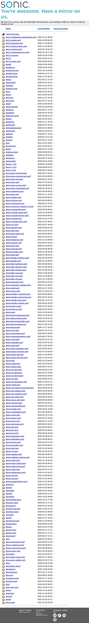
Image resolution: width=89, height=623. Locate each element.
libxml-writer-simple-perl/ (16, 463)
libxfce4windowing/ (13, 128)
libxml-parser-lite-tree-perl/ (16, 358)
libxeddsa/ (10, 113)
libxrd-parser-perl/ (13, 551)
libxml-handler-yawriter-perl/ (17, 303)
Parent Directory (12, 34)
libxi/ (8, 143)
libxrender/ (10, 554)
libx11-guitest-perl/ (13, 40)
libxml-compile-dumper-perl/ (17, 216)
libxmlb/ (9, 494)
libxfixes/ (9, 134)
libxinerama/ (11, 146)
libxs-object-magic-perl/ (15, 557)
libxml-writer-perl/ (13, 460)
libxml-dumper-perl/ (14, 243)
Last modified (44, 29)
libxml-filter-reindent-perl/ (16, 270)
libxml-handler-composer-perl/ (18, 294)
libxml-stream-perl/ (13, 418)
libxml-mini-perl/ (12, 330)
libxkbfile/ (9, 155)
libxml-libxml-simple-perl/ (16, 324)
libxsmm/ (9, 575)
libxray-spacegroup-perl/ (16, 548)
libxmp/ (9, 518)
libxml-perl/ (10, 361)
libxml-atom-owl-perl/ (14, 179)
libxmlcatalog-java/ (13, 500)
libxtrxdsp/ (10, 593)
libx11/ (8, 58)
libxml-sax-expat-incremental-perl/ (20, 388)
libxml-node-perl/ (12, 340)
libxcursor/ (10, 101)
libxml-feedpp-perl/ (13, 261)
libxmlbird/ (10, 497)
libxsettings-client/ (13, 566)
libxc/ (8, 92)
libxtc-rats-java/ (12, 587)
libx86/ (8, 64)
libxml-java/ (10, 312)
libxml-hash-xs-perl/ (14, 309)
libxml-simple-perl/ (13, 409)
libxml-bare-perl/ (12, 194)
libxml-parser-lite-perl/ (15, 355)
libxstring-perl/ (11, 581)
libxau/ (8, 80)
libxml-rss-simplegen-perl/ (16, 382)
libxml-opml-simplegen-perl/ (17, 349)
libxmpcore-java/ (12, 521)
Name (8, 29)
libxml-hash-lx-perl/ (13, 306)
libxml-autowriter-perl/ (15, 191)
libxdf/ (8, 104)
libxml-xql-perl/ (12, 476)
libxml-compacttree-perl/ (16, 210)
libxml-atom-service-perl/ (16, 185)
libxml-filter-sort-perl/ (14, 276)
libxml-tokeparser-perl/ (15, 436)
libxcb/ (8, 95)
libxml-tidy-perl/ (12, 427)
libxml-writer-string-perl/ (15, 466)
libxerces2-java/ (12, 116)
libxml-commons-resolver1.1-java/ (19, 207)
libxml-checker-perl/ (14, 200)
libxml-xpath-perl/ (13, 469)
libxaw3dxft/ (11, 83)
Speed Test (39, 613)
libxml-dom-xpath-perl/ (15, 234)
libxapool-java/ (12, 77)
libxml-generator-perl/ (14, 282)
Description (63, 29)
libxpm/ (9, 527)
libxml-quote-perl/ (13, 364)
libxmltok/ (10, 515)
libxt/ (8, 584)
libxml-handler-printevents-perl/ (18, 297)
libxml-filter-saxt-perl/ (14, 273)
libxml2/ (9, 488)
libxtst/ (8, 599)
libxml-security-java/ (14, 403)
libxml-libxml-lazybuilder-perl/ (18, 321)
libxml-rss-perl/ (12, 379)
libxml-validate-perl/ (14, 454)
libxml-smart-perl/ (13, 415)
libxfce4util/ (10, 125)
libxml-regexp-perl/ (13, 367)
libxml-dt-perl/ (11, 237)
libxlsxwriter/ (11, 161)
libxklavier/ (10, 158)
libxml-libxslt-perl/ (13, 327)
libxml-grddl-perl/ (12, 288)
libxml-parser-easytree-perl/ (17, 352)
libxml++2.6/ (11, 170)
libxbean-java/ (11, 89)
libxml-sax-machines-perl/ (16, 394)
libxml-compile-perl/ (14, 219)
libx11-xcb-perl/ (12, 55)
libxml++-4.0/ (11, 164)
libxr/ (8, 539)
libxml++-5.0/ (11, 167)
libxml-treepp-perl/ (13, 442)
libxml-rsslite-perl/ (13, 385)
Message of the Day (41, 615)
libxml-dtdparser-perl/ (14, 240)
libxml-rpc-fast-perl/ (14, 370)
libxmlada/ (10, 491)
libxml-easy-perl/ (12, 246)
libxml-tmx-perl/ (12, 433)
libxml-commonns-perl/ (15, 203)
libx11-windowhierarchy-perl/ (17, 52)
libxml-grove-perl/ (13, 291)
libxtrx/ (8, 590)
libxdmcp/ (10, 110)
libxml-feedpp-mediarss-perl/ (17, 258)
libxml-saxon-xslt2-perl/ (15, 400)
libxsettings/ (11, 569)
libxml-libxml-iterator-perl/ (16, 318)
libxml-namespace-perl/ (15, 333)
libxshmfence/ (11, 572)
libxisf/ (8, 149)
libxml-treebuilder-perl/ (15, 439)
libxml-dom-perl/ (12, 231)
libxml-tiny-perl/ (12, 430)
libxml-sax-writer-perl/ (14, 397)
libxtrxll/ (9, 596)
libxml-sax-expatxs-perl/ (15, 391)
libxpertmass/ (11, 524)
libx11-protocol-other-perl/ (16, 46)
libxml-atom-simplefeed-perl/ (17, 188)
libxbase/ (9, 86)
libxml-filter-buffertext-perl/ (16, 264)
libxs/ (8, 563)
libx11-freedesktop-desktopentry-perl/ (21, 37)
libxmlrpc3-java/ (12, 512)
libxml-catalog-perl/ (13, 197)
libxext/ (9, 119)
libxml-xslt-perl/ (12, 479)
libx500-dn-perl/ (12, 70)
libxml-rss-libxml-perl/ (14, 376)
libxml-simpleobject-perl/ (16, 412)
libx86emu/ (10, 67)
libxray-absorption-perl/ (15, 542)
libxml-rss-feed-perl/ (14, 373)
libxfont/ (9, 140)
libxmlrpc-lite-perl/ (13, 509)
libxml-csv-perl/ (12, 225)
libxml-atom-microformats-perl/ (18, 176)
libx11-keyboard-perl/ (14, 43)
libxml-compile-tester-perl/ (16, 222)
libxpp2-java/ (11, 530)
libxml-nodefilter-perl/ (14, 343)
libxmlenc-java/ (12, 503)
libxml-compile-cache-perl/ (16, 213)
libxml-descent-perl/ (14, 228)
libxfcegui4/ (10, 131)
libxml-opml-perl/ (12, 346)
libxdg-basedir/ (12, 107)
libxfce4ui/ (10, 122)
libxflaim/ (9, 137)
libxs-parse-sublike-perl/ (15, 560)
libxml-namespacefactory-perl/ (18, 336)
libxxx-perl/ (10, 602)
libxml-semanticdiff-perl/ (15, 406)
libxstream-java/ (12, 578)
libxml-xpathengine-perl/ (15, 472)
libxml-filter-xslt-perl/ (14, 279)
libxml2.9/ (10, 485)
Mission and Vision (24, 612)
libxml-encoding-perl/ (14, 252)
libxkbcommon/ (12, 152)
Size (55, 29)
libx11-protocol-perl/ (14, 49)
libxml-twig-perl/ (12, 448)
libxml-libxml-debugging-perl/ (17, 315)
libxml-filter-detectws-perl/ (16, 267)
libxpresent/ (10, 536)
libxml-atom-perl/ (12, 182)
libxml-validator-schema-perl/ (18, 457)
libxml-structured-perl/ (15, 424)
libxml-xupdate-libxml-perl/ (16, 482)
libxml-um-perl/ (12, 451)
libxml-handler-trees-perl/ (16, 300)
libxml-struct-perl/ (13, 421)
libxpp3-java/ (11, 533)
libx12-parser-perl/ (13, 61)
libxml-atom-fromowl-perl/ (16, 173)
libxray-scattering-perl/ (15, 545)
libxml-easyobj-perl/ (14, 249)
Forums (38, 612)
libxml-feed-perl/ (12, 255)
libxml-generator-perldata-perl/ (18, 285)
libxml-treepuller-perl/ (14, 445)
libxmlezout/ (11, 506)
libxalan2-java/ (12, 74)
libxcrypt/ (9, 98)
